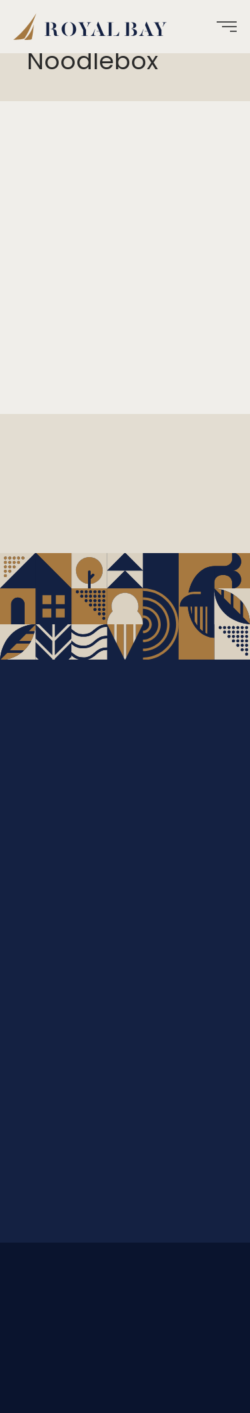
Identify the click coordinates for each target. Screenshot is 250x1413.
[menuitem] (95, 26)
